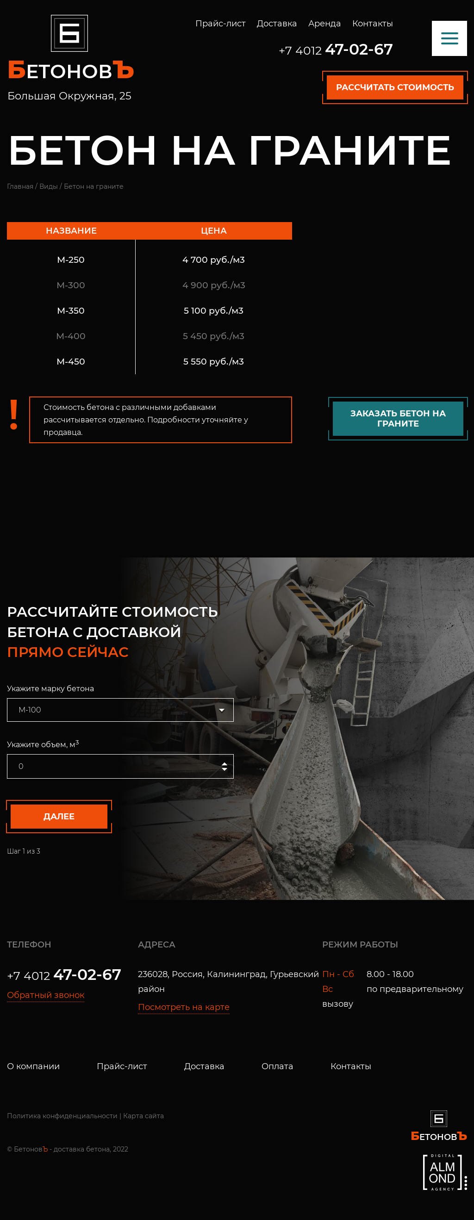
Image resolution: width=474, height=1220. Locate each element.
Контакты (372, 24)
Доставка (277, 24)
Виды (48, 186)
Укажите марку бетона (50, 688)
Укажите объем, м (43, 743)
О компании (33, 1066)
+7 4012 (336, 50)
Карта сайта (143, 1116)
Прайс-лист (220, 24)
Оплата (277, 1066)
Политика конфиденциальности (62, 1116)
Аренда (324, 24)
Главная (20, 186)
